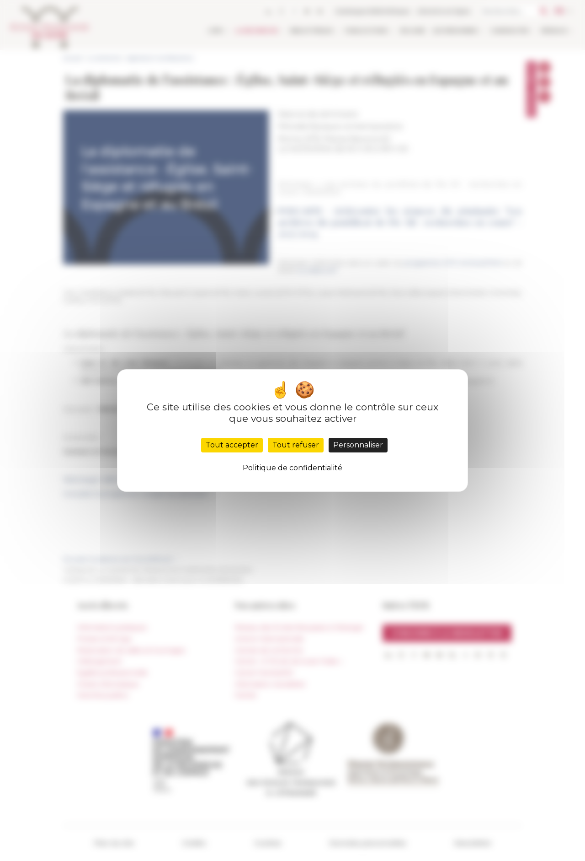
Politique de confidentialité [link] (292, 467)
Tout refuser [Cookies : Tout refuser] (295, 445)
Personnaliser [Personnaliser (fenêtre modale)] (358, 445)
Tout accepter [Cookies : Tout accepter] (232, 445)
